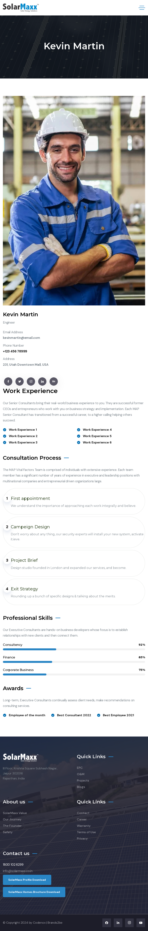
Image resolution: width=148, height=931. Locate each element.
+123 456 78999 (15, 351)
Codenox (39, 923)
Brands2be (55, 923)
